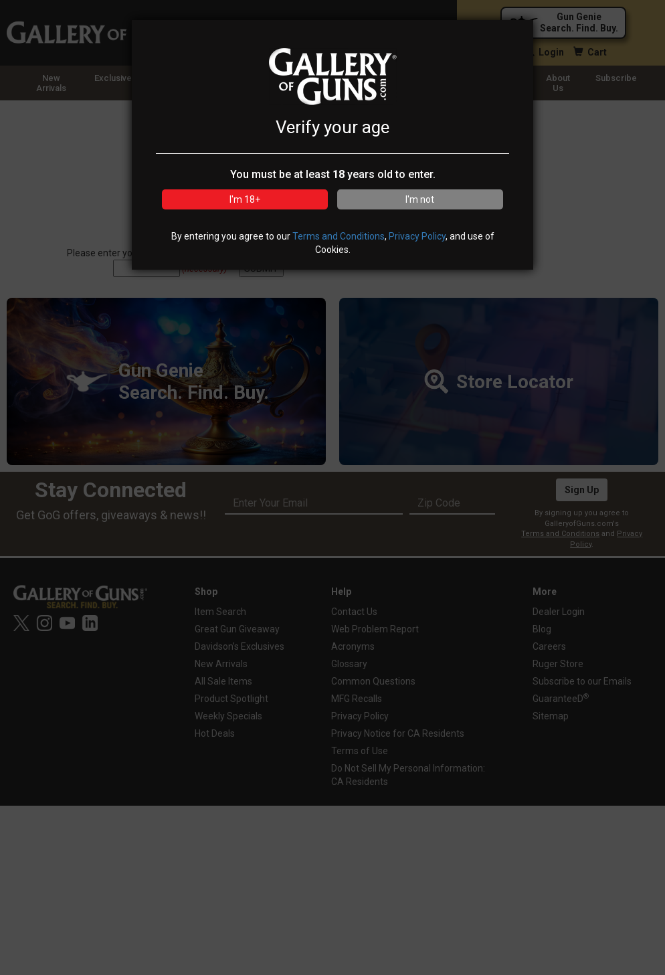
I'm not (419, 199)
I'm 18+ (244, 199)
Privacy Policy (417, 236)
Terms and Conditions (338, 236)
